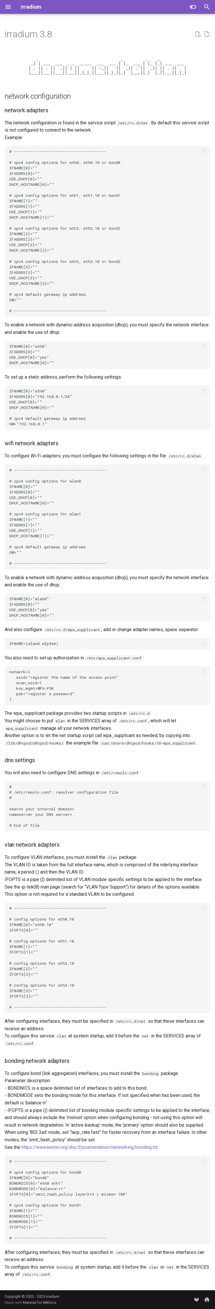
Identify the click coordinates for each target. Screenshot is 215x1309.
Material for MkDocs (39, 1302)
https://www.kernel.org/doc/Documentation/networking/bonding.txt (89, 1152)
